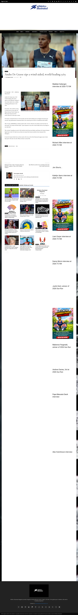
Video (56, 31)
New (17, 146)
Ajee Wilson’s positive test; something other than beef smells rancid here (39, 165)
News (22, 31)
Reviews (28, 31)
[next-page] (7, 252)
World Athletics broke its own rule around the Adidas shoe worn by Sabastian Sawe (41, 216)
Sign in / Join (4, 1)
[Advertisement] (39, 21)
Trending (51, 31)
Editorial (9, 69)
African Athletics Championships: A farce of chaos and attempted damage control (27, 200)
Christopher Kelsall (9, 77)
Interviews (35, 31)
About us (62, 31)
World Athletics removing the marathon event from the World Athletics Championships (11, 216)
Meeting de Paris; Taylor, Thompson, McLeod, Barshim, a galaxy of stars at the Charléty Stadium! (14, 166)
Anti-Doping (22, 244)
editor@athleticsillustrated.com (41, 603)
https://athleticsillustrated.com (19, 175)
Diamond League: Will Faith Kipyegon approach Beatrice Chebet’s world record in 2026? (12, 200)
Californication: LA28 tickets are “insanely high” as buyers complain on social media (41, 231)
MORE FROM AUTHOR (26, 185)
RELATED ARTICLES (12, 185)
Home (17, 31)
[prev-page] (5, 252)
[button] (48, 1)
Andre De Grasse (12, 146)
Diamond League (43, 31)
